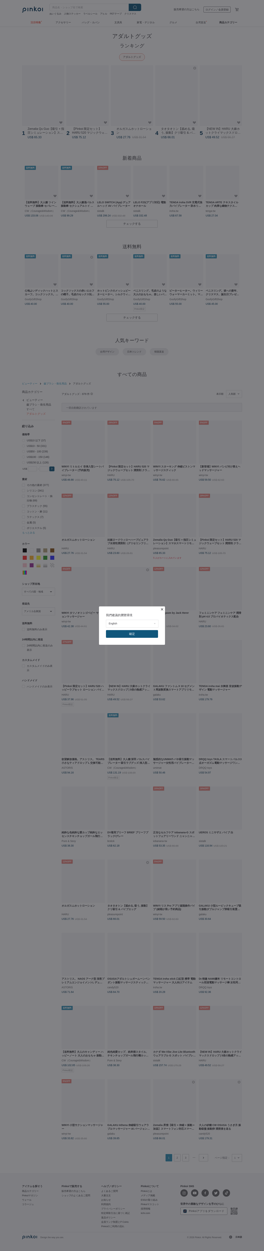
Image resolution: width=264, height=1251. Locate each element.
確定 (132, 633)
